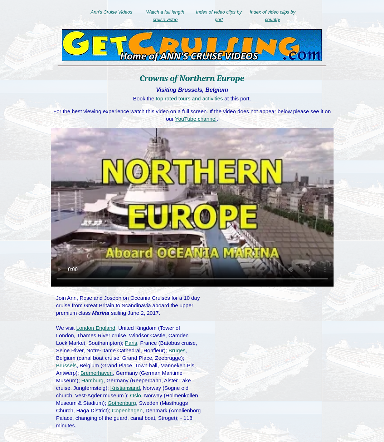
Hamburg (92, 380)
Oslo (135, 395)
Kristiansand (125, 388)
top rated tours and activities (189, 98)
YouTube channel (196, 119)
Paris (131, 343)
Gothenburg (122, 403)
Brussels (66, 365)
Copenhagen (127, 410)
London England (95, 328)
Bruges (177, 350)
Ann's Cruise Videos (111, 12)
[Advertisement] (270, 346)
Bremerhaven (97, 373)
